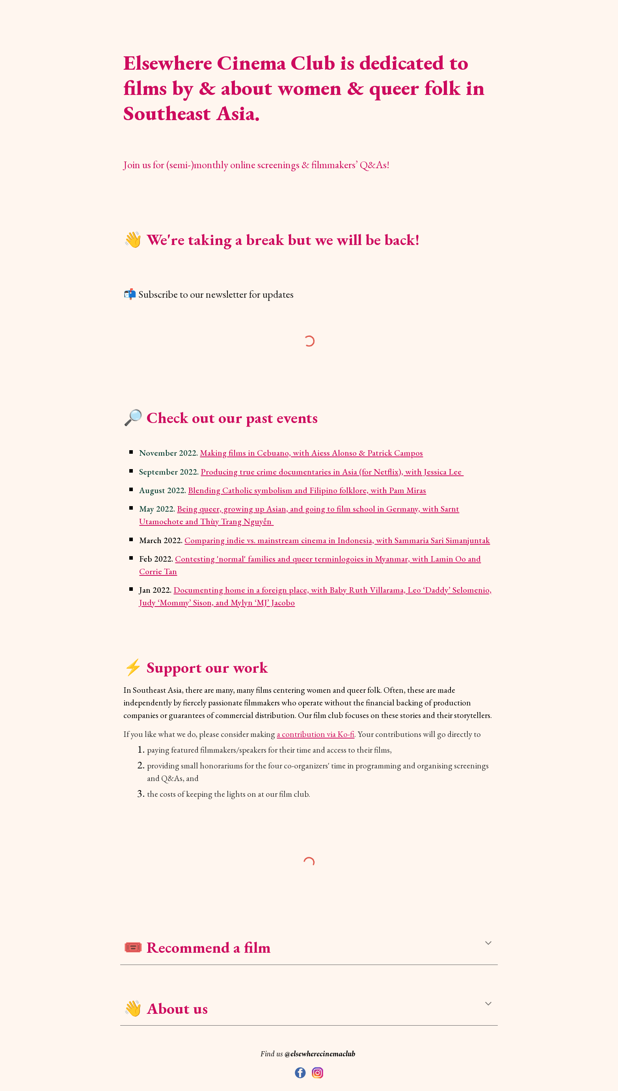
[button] (488, 943)
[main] (308, 83)
